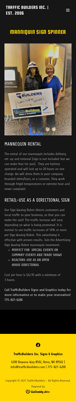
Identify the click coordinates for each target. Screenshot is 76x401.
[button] (68, 10)
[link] (28, 13)
